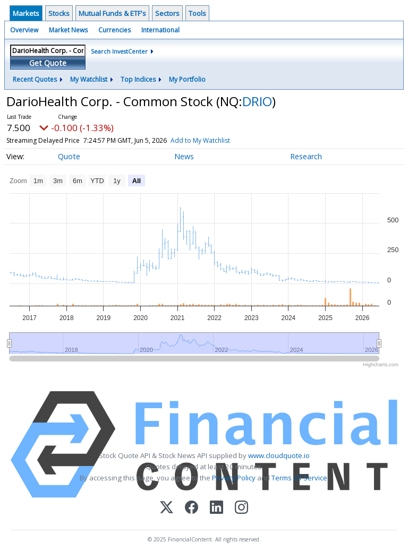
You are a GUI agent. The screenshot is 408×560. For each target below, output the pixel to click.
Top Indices (138, 79)
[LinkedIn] (216, 508)
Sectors (167, 13)
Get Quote (47, 63)
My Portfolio (187, 79)
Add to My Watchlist (219, 140)
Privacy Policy (234, 478)
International (160, 30)
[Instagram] (241, 508)
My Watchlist (88, 79)
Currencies (114, 30)
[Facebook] (191, 508)
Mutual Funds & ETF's (112, 13)
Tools (197, 13)
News (184, 156)
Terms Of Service (299, 478)
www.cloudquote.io (279, 455)
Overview (24, 30)
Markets (26, 13)
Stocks (59, 13)
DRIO (257, 101)
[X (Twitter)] (166, 508)
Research (306, 156)
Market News (68, 30)
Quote (69, 156)
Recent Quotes (35, 79)
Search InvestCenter (119, 51)
